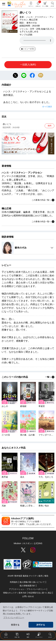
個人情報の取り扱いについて (32, 583)
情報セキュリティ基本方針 (14, 593)
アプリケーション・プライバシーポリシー (27, 590)
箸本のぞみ (31, 23)
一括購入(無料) (28, 64)
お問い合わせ (28, 597)
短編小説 (45, 29)
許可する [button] (41, 625)
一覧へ (49, 377)
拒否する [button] (15, 625)
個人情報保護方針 (27, 586)
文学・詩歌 (35, 29)
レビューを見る (28, 49)
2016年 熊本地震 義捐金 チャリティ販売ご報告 (28, 576)
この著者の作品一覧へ (43, 200)
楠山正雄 (33, 19)
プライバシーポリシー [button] (13, 617)
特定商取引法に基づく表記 (40, 593)
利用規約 (14, 583)
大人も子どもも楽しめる (37, 30)
